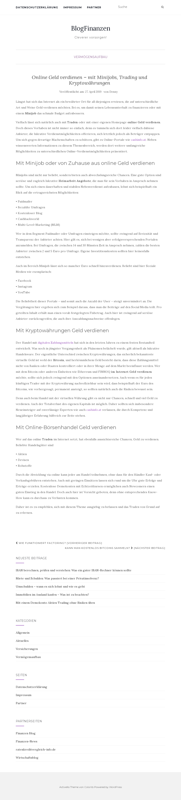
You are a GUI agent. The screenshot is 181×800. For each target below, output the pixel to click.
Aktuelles (22, 641)
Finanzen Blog (25, 733)
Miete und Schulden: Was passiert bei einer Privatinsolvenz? (57, 578)
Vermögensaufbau (90, 57)
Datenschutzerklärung (37, 7)
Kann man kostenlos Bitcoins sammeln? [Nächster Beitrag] (115, 547)
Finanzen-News (26, 741)
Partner (94, 7)
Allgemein (22, 633)
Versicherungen (27, 649)
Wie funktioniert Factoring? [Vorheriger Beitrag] (59, 542)
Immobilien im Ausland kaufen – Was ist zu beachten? (52, 594)
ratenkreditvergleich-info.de (36, 749)
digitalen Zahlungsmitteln (55, 342)
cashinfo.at (138, 140)
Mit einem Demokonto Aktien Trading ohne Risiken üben (55, 603)
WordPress (115, 787)
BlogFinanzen (90, 28)
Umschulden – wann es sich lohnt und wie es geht (50, 586)
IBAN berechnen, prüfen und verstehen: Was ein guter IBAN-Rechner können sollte (73, 570)
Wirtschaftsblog (27, 757)
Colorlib (89, 787)
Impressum (72, 7)
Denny (113, 92)
